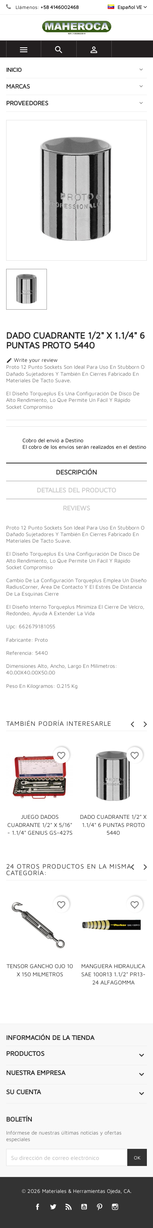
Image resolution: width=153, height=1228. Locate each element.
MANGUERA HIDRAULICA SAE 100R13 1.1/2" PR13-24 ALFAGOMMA (113, 974)
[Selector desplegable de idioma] (127, 7)
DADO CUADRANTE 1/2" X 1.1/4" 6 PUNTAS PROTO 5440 (113, 824)
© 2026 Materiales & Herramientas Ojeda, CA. (76, 1191)
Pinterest (99, 1207)
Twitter (53, 1207)
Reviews (76, 508)
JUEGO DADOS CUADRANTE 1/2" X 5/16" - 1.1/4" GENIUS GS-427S (40, 824)
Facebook (37, 1207)
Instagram (115, 1207)
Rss (68, 1207)
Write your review (32, 360)
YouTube (84, 1207)
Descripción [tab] (76, 472)
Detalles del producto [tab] (76, 490)
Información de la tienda (50, 1037)
